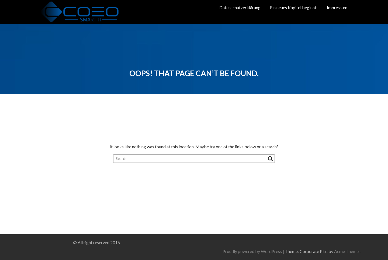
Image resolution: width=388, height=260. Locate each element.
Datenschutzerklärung (240, 7)
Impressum (337, 7)
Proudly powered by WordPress (304, 251)
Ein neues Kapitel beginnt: (293, 7)
